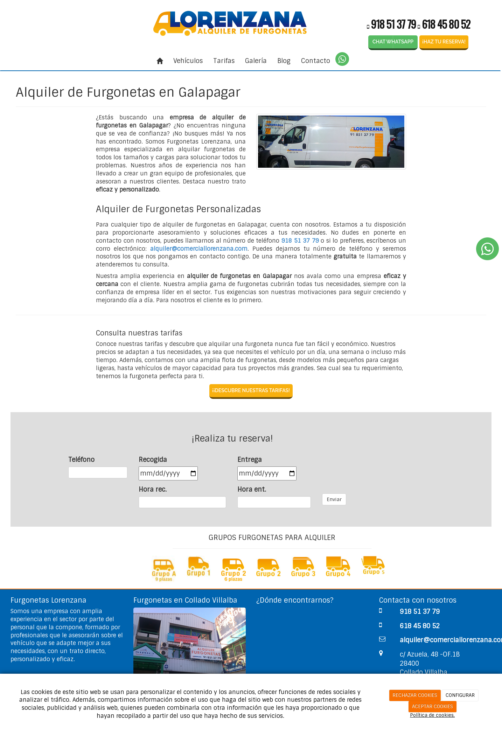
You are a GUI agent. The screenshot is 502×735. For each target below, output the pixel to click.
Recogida (153, 460)
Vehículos (188, 61)
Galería (256, 61)
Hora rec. (153, 489)
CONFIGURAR (460, 695)
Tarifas (224, 61)
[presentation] (375, 469)
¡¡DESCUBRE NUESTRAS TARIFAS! (251, 390)
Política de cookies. (432, 715)
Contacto (315, 61)
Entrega (249, 460)
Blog (284, 61)
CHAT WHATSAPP (392, 41)
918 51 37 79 (393, 24)
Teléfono (81, 460)
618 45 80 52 (446, 24)
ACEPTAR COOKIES (432, 706)
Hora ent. (251, 489)
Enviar (334, 499)
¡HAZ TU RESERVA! (444, 41)
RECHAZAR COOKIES (414, 695)
